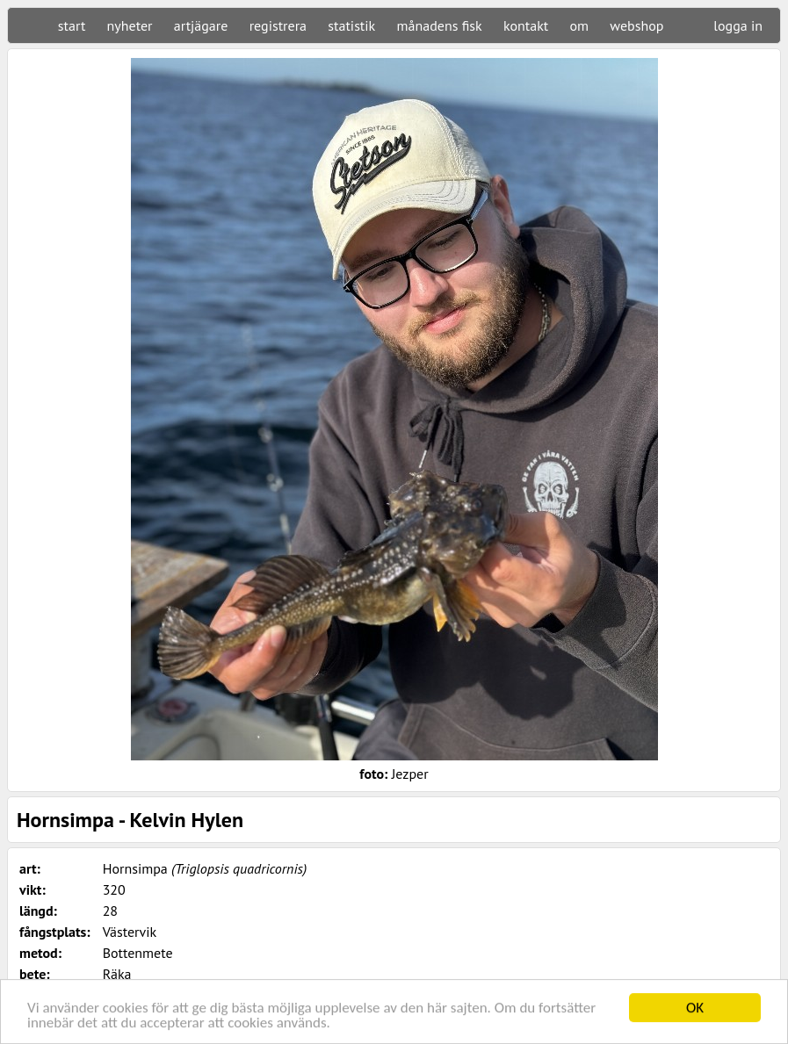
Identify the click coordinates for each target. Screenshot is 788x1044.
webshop (636, 25)
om (579, 25)
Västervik (130, 931)
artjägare (201, 25)
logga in (738, 25)
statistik (351, 25)
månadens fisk (439, 25)
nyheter (130, 25)
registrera (278, 25)
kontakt (525, 25)
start (71, 25)
